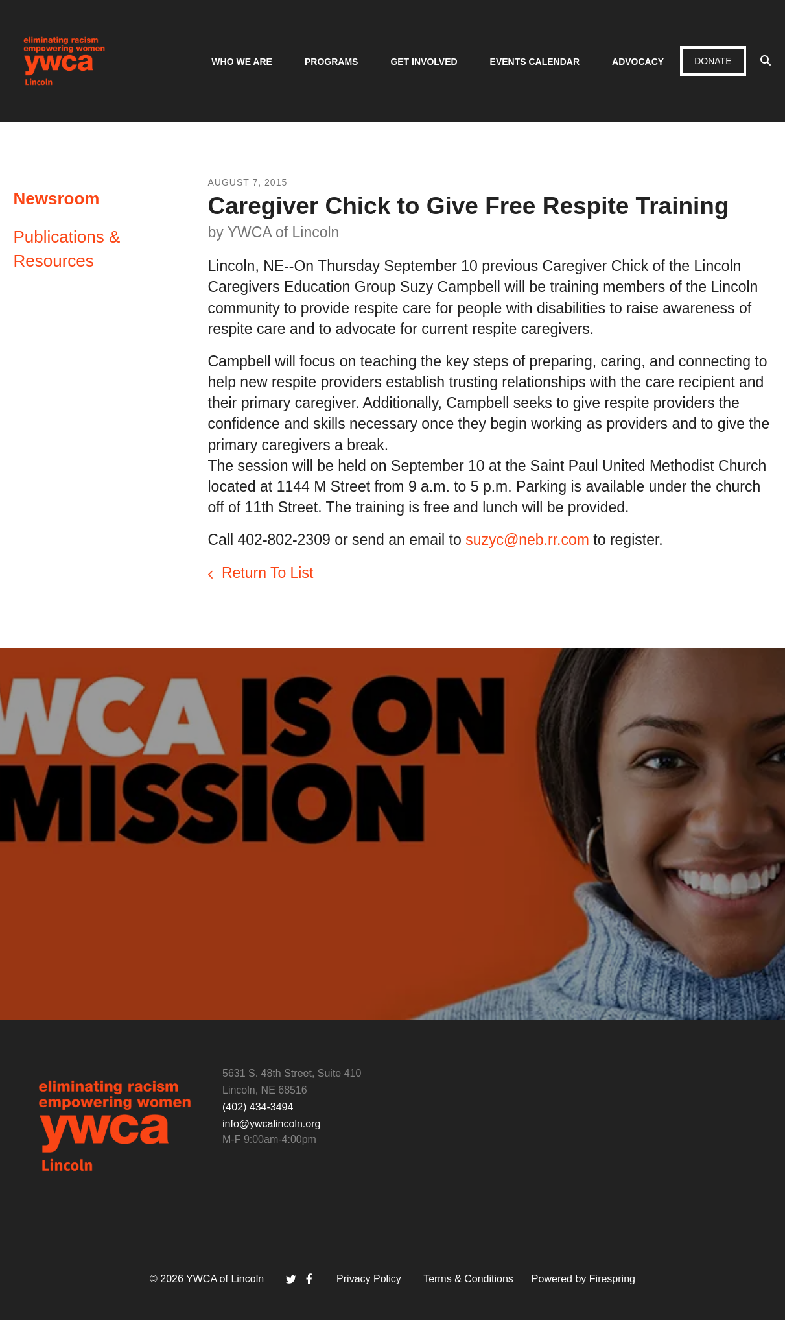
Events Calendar (535, 61)
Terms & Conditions (468, 1278)
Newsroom (57, 198)
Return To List (266, 572)
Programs (331, 61)
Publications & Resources (67, 248)
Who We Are (241, 61)
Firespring (612, 1278)
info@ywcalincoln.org (271, 1123)
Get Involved (423, 61)
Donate (712, 61)
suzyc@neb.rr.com (527, 539)
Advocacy (638, 61)
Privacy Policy (368, 1278)
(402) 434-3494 (257, 1106)
